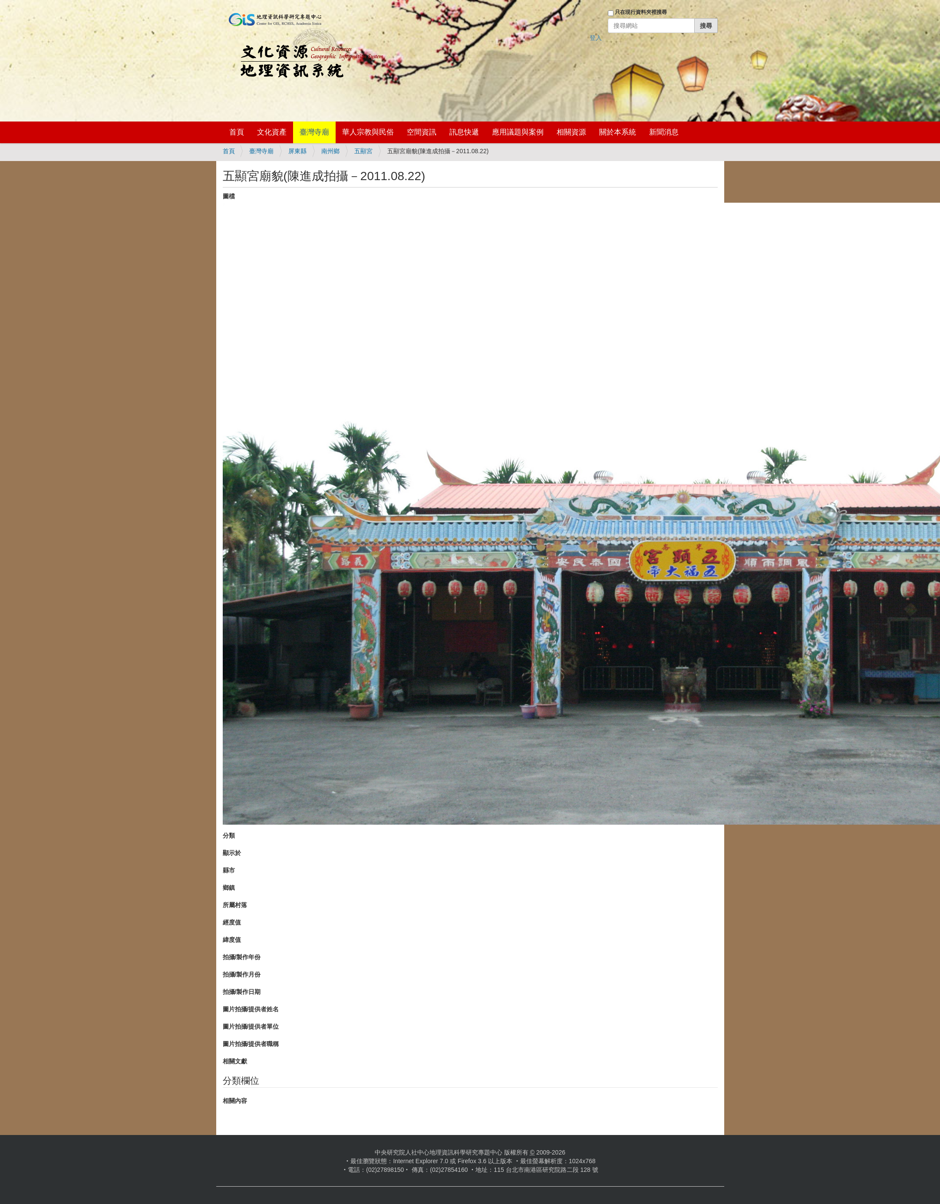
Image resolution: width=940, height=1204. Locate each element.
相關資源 (571, 132)
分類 (229, 835)
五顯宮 (363, 151)
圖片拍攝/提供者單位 (251, 1026)
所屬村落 (235, 904)
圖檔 (229, 196)
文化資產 (272, 132)
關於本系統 (617, 132)
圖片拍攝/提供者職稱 (251, 1043)
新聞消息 (664, 132)
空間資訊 (421, 132)
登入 (596, 37)
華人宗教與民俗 (368, 132)
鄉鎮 (229, 887)
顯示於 (232, 852)
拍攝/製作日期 (242, 991)
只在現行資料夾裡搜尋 (641, 12)
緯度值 (232, 939)
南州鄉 (330, 151)
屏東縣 (297, 151)
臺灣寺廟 (314, 132)
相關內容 (235, 1100)
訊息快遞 (464, 132)
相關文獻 (235, 1061)
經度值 (232, 922)
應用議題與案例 (518, 132)
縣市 (229, 870)
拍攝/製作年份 (242, 957)
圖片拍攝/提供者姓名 (251, 1009)
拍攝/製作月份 (242, 974)
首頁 (236, 132)
